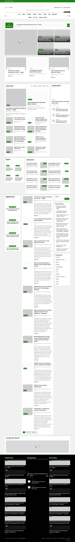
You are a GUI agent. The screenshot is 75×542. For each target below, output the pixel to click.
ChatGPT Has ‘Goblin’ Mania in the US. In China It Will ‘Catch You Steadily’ (62, 116)
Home (19, 14)
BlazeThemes (22, 538)
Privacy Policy (54, 538)
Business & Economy (60, 259)
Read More (10, 76)
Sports (34, 14)
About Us (43, 538)
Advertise (68, 538)
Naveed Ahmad (12, 74)
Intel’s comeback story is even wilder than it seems (9, 179)
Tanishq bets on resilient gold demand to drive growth (40, 149)
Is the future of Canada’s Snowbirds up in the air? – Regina (29, 24)
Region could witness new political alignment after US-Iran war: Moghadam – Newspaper (42, 311)
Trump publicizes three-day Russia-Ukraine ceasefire (18, 169)
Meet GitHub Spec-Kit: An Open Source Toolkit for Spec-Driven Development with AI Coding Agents (15, 523)
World (23, 14)
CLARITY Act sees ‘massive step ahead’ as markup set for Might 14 (40, 138)
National (29, 14)
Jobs (49, 14)
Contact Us (49, 538)
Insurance (54, 14)
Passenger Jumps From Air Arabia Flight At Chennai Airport (61, 40)
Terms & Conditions (61, 538)
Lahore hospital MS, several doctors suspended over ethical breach (13, 223)
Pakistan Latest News (60, 276)
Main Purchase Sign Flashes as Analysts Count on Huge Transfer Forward (41, 119)
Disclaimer (68, 540)
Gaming (30, 17)
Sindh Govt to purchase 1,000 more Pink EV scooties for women (45, 53)
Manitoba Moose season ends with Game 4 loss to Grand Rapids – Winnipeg (19, 128)
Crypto (39, 14)
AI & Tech (35, 17)
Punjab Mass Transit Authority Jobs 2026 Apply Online (45, 40)
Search (57, 196)
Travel (44, 14)
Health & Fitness (43, 17)
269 (33, 432)
